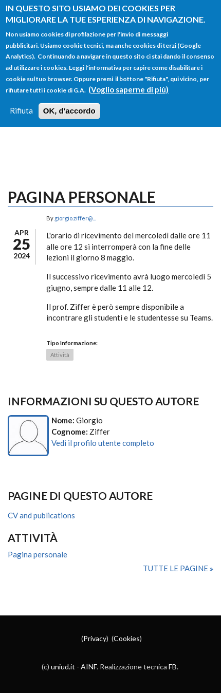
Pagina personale (37, 554)
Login (30, 119)
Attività (59, 354)
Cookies (127, 638)
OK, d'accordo (69, 97)
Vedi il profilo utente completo (102, 442)
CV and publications (41, 515)
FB (173, 666)
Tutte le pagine (176, 568)
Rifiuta (21, 97)
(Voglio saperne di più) (128, 76)
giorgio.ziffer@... (75, 218)
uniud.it (63, 666)
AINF (89, 666)
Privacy (94, 638)
